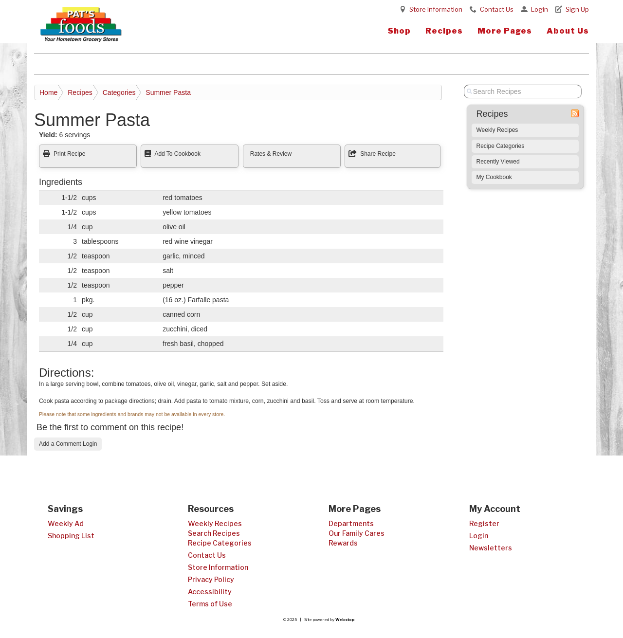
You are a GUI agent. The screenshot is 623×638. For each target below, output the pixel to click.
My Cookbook (494, 177)
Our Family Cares (357, 533)
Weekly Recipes (497, 130)
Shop (399, 31)
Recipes (444, 31)
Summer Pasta (168, 92)
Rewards (343, 543)
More (504, 31)
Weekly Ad (66, 523)
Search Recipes (214, 533)
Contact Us (496, 9)
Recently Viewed (498, 161)
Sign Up (577, 9)
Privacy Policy (211, 579)
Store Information (435, 9)
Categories (119, 92)
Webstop (345, 619)
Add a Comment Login (68, 443)
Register (484, 523)
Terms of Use (210, 604)
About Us (568, 31)
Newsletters (490, 548)
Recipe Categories (500, 146)
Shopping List (71, 535)
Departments (351, 523)
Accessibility (210, 591)
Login (539, 9)
